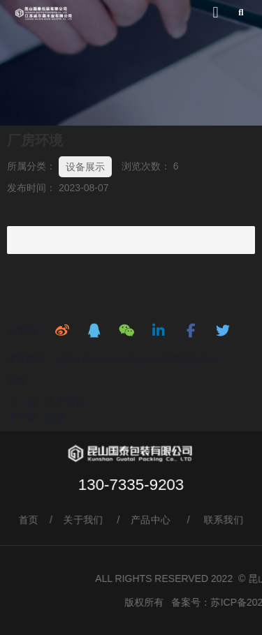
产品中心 (151, 519)
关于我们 (83, 519)
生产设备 (65, 402)
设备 (56, 416)
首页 (27, 519)
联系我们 (225, 519)
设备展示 (85, 166)
